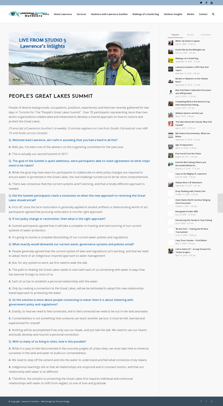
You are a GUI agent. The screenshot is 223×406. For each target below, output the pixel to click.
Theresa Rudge (62, 401)
